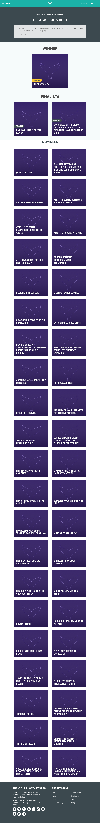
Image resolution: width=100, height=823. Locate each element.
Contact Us (75, 796)
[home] (50, 3)
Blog (73, 803)
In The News (76, 793)
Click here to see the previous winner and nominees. (38, 35)
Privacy (60, 803)
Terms (54, 803)
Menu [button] (6, 3)
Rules (54, 799)
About (54, 796)
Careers (74, 799)
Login (94, 3)
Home (54, 793)
